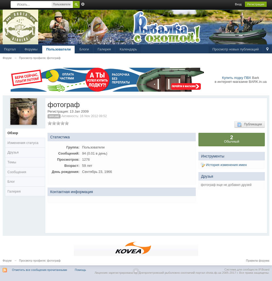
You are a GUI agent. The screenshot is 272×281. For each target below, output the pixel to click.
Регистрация (255, 4)
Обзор (12, 133)
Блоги (84, 49)
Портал (10, 49)
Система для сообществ (241, 269)
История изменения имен (224, 165)
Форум (7, 260)
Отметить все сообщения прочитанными (39, 269)
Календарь (128, 49)
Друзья (13, 152)
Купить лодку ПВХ (236, 78)
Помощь (80, 269)
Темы (11, 162)
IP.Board (263, 269)
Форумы (30, 49)
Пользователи (58, 49)
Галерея (104, 49)
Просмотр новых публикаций (235, 49)
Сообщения (16, 172)
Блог (11, 182)
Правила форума (257, 260)
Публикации (249, 124)
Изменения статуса (22, 143)
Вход (238, 4)
